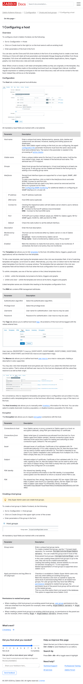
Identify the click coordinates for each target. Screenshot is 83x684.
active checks (38, 152)
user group (59, 603)
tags (38, 322)
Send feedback (9, 673)
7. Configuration (30, 12)
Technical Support (50, 666)
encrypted (38, 417)
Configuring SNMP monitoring (36, 188)
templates (34, 252)
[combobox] (51, 4)
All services (48, 670)
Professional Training (73, 666)
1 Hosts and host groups (48, 12)
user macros (43, 358)
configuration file (28, 148)
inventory (46, 406)
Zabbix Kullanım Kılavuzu (11, 12)
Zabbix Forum (70, 670)
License (42, 681)
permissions (39, 584)
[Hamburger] (79, 4)
